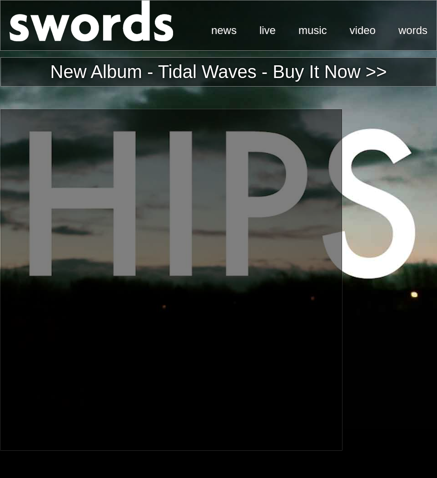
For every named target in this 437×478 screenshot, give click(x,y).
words (412, 30)
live (267, 30)
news (224, 30)
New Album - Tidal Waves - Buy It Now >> (218, 72)
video (363, 30)
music (312, 30)
